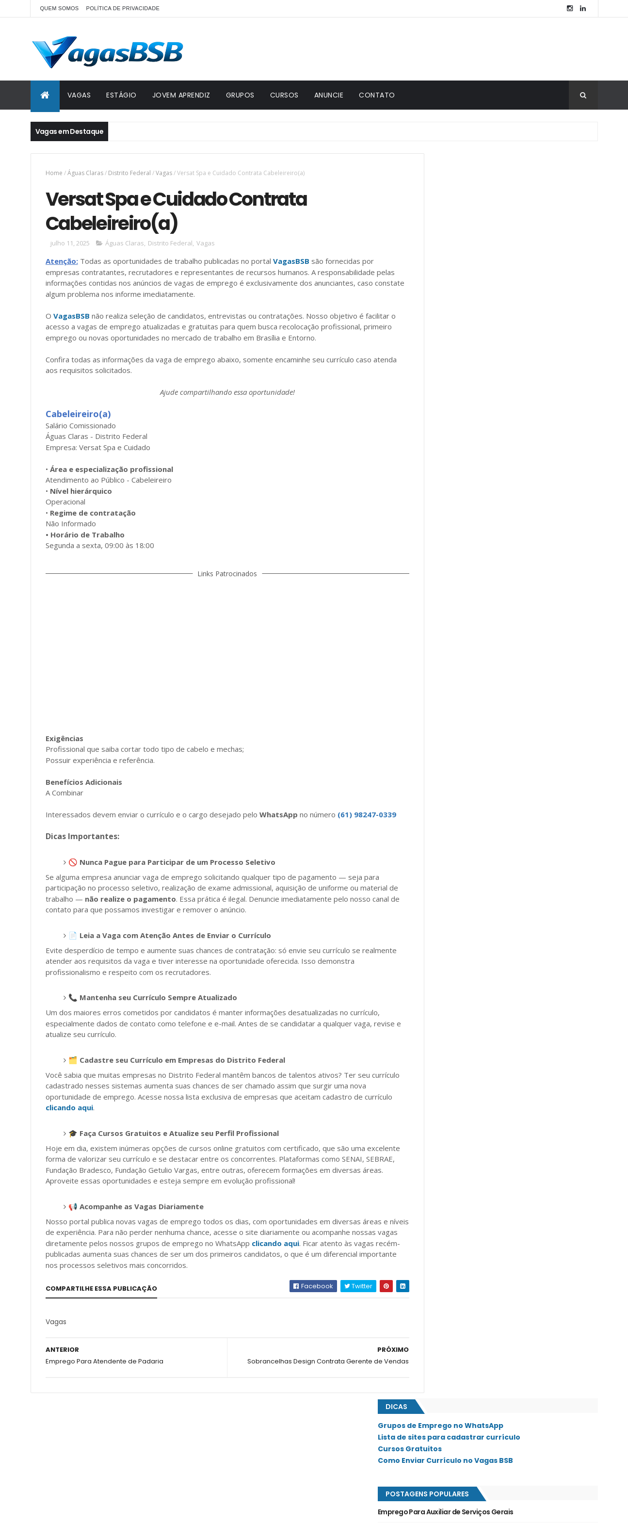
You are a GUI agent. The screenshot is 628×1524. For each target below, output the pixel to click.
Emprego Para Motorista (463, 385)
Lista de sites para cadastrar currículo (493, 192)
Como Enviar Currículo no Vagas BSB (489, 215)
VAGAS (79, 95)
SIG (433, 773)
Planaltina (444, 691)
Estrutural (445, 544)
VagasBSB (291, 264)
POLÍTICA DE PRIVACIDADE (123, 8)
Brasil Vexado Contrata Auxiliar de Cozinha (493, 306)
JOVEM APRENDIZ (181, 95)
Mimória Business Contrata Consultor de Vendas (503, 346)
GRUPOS (240, 95)
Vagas (164, 173)
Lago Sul (442, 626)
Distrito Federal (129, 173)
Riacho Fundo (449, 724)
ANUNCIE (329, 95)
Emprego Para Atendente (464, 453)
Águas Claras (85, 173)
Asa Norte (443, 495)
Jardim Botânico (453, 593)
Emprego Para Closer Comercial (475, 365)
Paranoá (441, 675)
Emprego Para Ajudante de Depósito (483, 287)
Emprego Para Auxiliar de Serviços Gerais (490, 267)
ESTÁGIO (121, 95)
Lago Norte (446, 609)
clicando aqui (99, 1132)
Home (54, 173)
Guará (438, 577)
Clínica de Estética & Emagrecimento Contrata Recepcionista (499, 409)
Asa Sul (440, 511)
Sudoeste (442, 839)
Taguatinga (446, 871)
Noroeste (443, 642)
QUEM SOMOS (59, 8)
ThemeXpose (85, 1511)
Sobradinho (446, 823)
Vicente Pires (448, 904)
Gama (437, 560)
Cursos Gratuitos (454, 204)
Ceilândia (442, 527)
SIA (433, 757)
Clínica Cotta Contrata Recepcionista (485, 326)
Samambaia (444, 790)
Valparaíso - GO (452, 888)
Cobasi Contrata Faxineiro (466, 434)
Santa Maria (446, 806)
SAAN (436, 741)
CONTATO (377, 95)
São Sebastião (449, 855)
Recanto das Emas (455, 708)
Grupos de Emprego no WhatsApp (484, 181)
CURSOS (284, 95)
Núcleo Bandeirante (458, 659)
